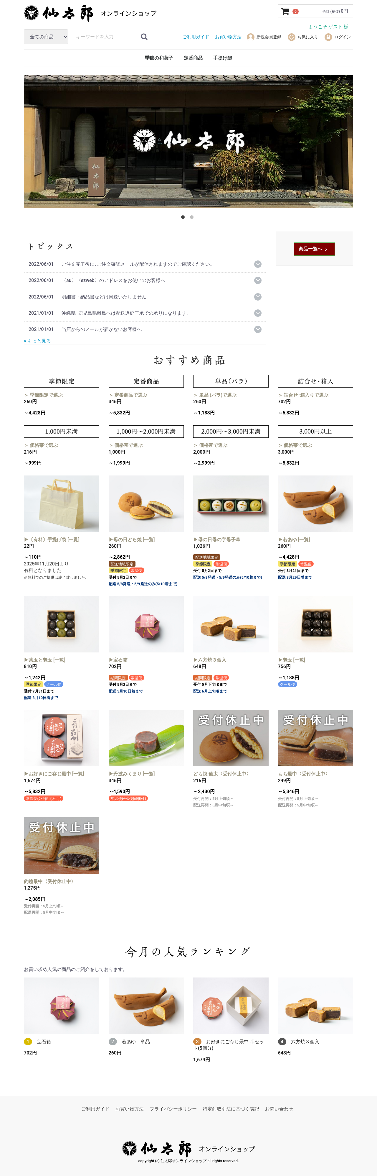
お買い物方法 (129, 1109)
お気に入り (302, 37)
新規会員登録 (263, 37)
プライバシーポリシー (173, 1109)
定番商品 (193, 58)
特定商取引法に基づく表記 (231, 1109)
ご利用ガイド (95, 1109)
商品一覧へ (313, 249)
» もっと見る (37, 340)
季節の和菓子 (159, 58)
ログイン (337, 37)
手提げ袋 (222, 58)
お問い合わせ (279, 1109)
